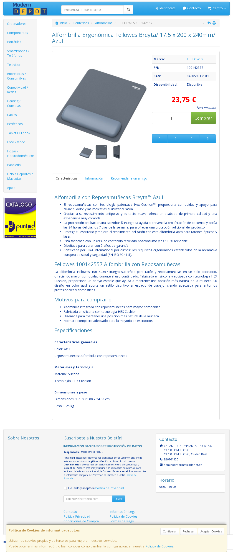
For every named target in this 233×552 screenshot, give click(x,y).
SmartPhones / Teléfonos (18, 53)
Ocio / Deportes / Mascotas (20, 176)
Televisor (13, 64)
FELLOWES (195, 59)
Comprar (203, 118)
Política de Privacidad (109, 488)
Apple (11, 187)
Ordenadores (16, 23)
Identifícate (165, 8)
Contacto (191, 8)
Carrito (217, 8)
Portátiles (14, 42)
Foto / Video (16, 142)
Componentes (17, 33)
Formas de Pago (121, 521)
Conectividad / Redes (17, 89)
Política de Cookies (159, 546)
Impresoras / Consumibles (16, 76)
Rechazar (189, 531)
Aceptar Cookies (211, 531)
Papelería (14, 165)
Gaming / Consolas (14, 103)
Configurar (170, 531)
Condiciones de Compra (81, 521)
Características (66, 178)
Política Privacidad (76, 516)
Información (94, 178)
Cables (12, 115)
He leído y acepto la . (96, 488)
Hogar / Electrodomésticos (21, 153)
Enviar (118, 499)
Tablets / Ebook (18, 133)
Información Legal (122, 511)
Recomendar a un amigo (129, 178)
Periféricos (15, 124)
